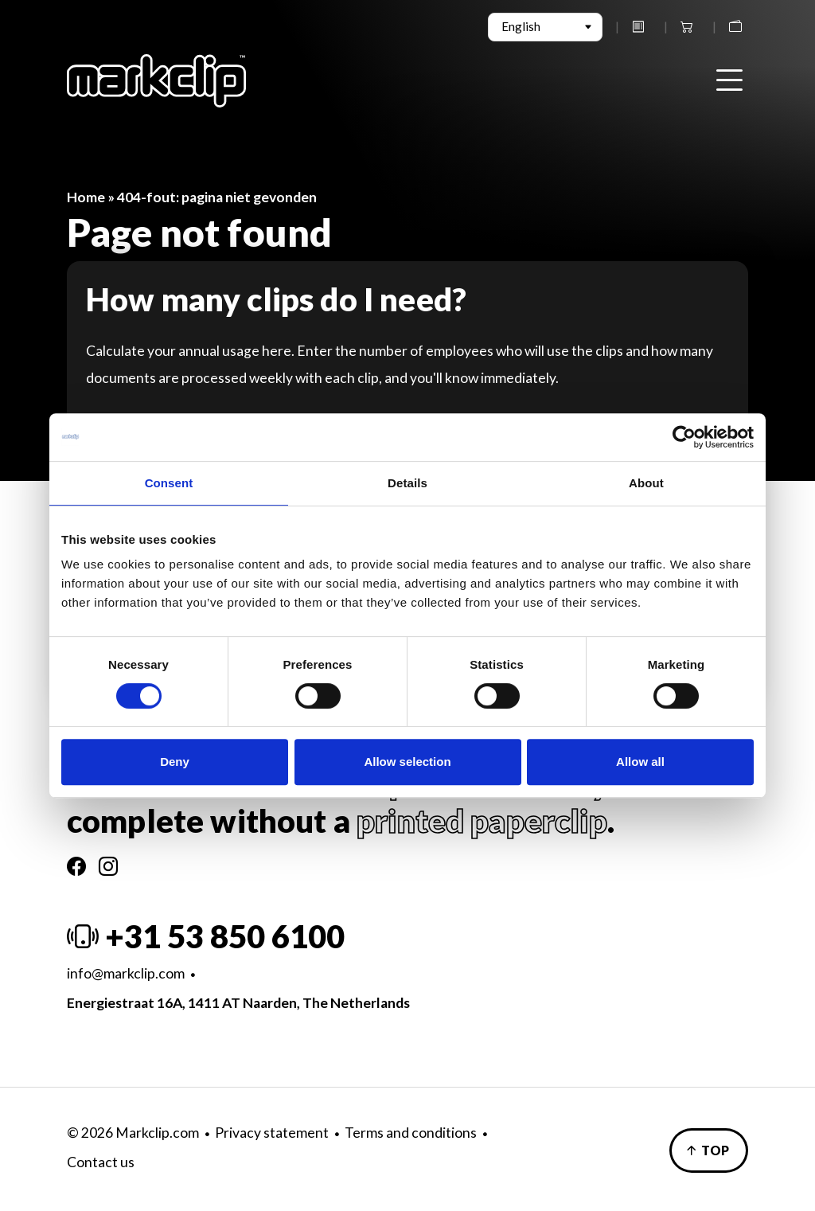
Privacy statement (272, 1132)
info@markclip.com (126, 973)
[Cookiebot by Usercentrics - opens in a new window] (684, 437)
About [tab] (646, 483)
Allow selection (407, 761)
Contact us (101, 1162)
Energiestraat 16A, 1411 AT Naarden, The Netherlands (238, 1002)
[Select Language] (545, 27)
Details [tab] (407, 483)
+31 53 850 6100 (206, 936)
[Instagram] (108, 866)
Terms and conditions (411, 1132)
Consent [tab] (169, 483)
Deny (174, 761)
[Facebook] (76, 866)
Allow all (640, 761)
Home (86, 197)
